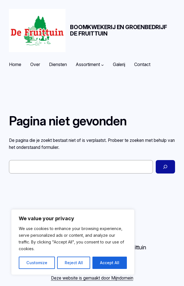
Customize (36, 262)
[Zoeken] (165, 167)
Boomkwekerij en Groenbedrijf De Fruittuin (118, 30)
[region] (72, 242)
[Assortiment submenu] (102, 64)
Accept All (109, 262)
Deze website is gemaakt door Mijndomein (92, 278)
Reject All (74, 262)
